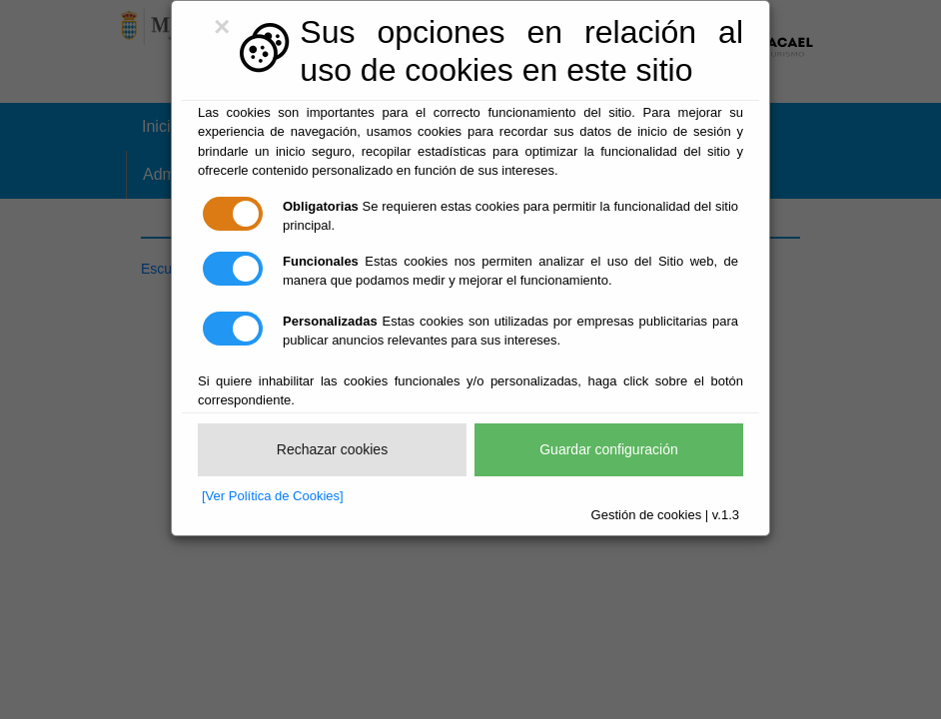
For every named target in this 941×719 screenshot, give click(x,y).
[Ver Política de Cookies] (273, 495)
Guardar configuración (608, 449)
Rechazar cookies (332, 449)
